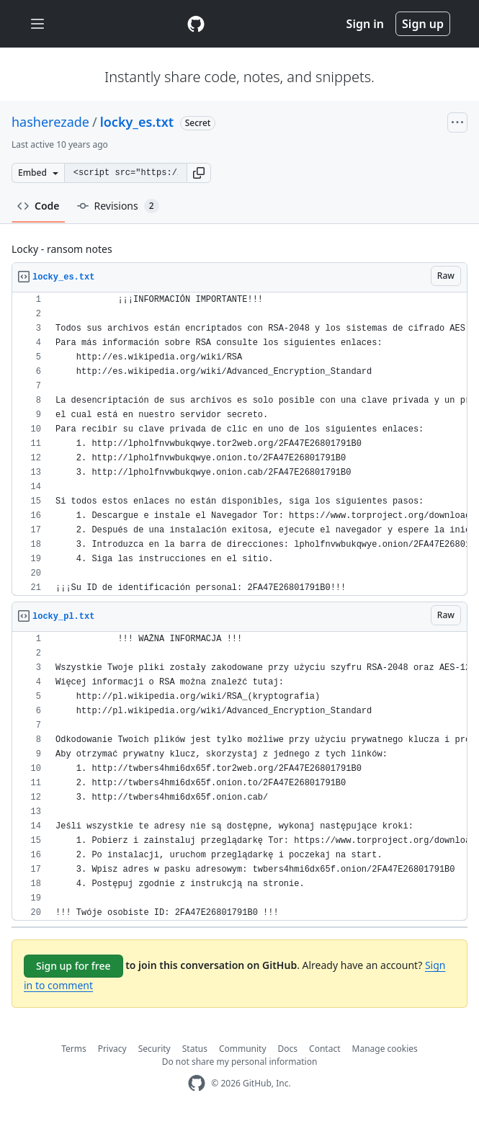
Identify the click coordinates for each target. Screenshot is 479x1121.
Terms (73, 1048)
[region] (239, 444)
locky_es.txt (137, 121)
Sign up (423, 24)
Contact (324, 1048)
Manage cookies (385, 1048)
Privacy (112, 1048)
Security (154, 1048)
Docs (288, 1048)
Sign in (365, 24)
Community (243, 1048)
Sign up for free (73, 966)
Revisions (118, 206)
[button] (199, 173)
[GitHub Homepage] (196, 1083)
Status (194, 1048)
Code (38, 206)
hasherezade (50, 121)
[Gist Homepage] (196, 23)
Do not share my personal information (240, 1061)
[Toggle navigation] (37, 24)
